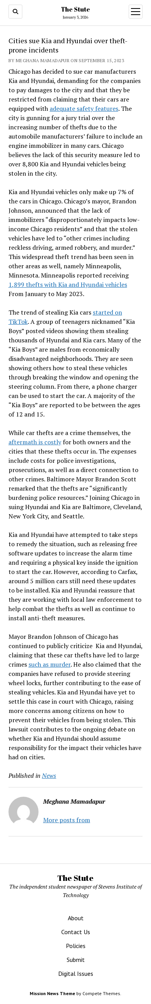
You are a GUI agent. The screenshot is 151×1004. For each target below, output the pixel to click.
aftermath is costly (34, 442)
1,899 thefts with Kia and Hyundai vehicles (67, 284)
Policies (76, 946)
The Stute (75, 9)
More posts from (66, 820)
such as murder (49, 664)
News (49, 775)
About (76, 918)
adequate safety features (84, 108)
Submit (76, 959)
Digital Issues (75, 973)
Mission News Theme (52, 993)
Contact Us (75, 932)
